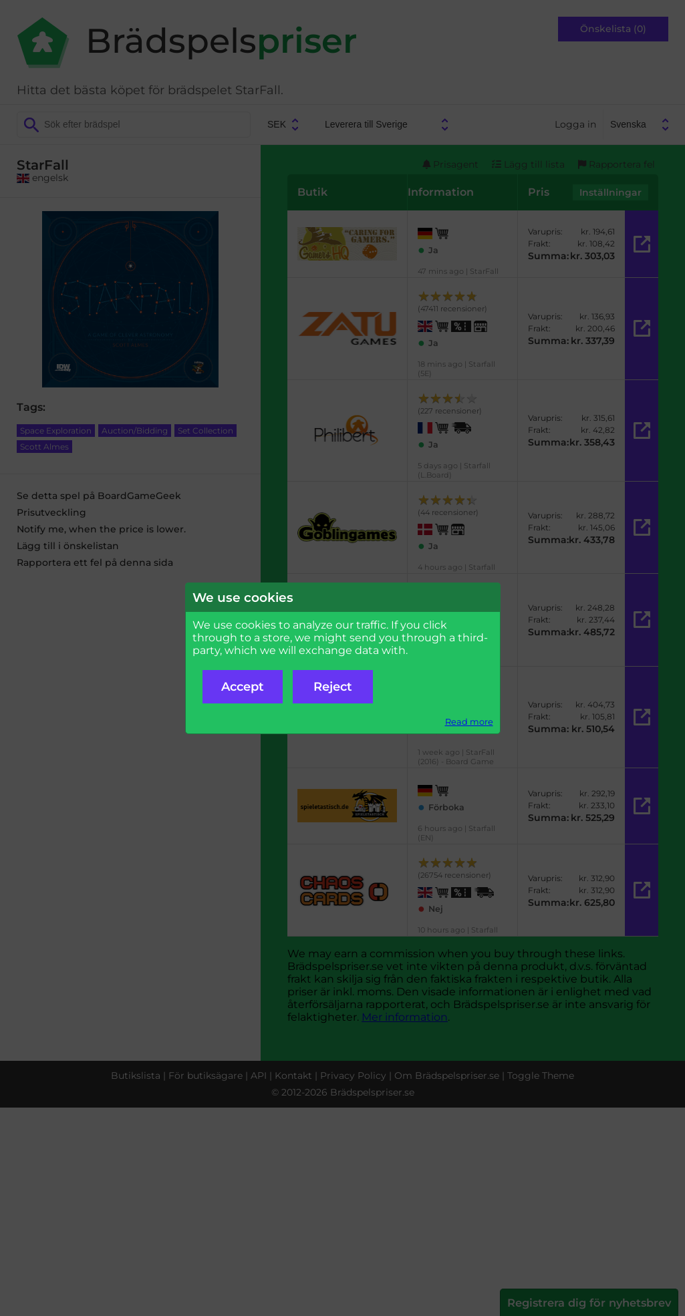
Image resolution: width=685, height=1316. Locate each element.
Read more (469, 722)
